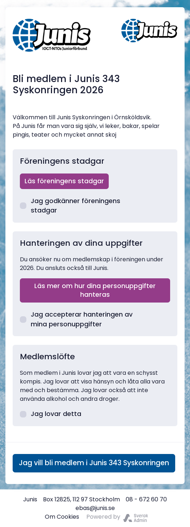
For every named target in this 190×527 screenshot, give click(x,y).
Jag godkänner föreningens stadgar (70, 206)
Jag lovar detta (50, 414)
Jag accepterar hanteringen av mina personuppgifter (76, 319)
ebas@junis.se (95, 508)
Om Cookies (62, 517)
